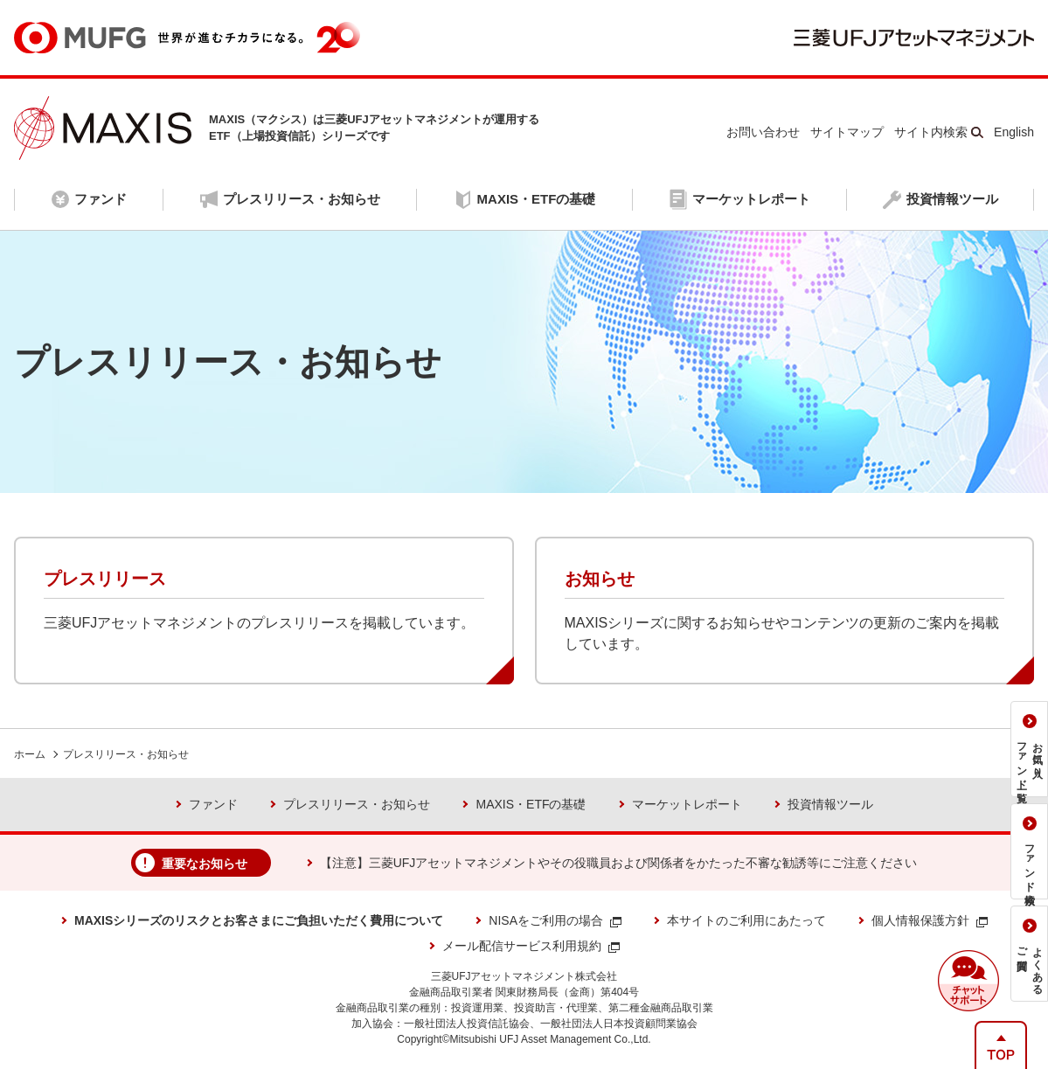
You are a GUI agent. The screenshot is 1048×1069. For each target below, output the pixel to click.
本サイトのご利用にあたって (746, 920)
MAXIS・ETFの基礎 (530, 804)
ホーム (29, 754)
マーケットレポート (687, 804)
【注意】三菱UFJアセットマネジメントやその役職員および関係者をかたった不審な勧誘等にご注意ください (619, 863)
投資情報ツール (830, 804)
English (1014, 132)
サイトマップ (847, 132)
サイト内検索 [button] (931, 132)
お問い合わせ (763, 132)
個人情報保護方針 (929, 920)
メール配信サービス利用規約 (531, 946)
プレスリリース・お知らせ (126, 754)
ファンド (213, 804)
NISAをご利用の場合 (555, 920)
